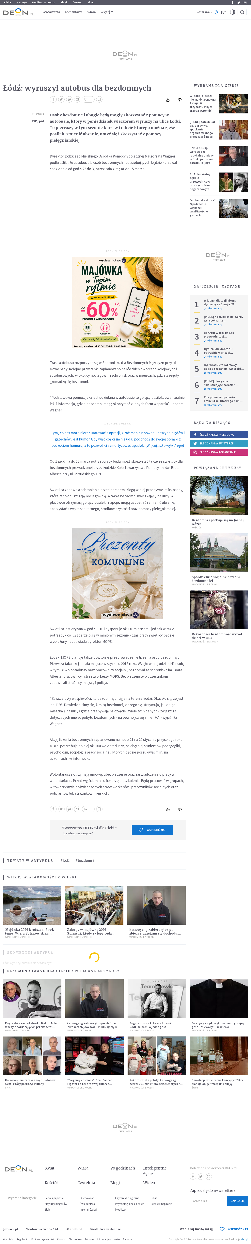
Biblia (7, 2)
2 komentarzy (213, 324)
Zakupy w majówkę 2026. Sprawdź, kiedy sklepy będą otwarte (89, 933)
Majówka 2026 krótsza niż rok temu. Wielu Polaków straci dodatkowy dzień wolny (29, 933)
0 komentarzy (213, 340)
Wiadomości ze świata (205, 641)
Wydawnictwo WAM (42, 1229)
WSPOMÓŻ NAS (234, 1229)
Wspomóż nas (152, 830)
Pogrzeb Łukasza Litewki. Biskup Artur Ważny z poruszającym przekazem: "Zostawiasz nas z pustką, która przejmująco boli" (31, 1028)
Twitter (238, 2)
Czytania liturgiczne (127, 1198)
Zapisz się (237, 1201)
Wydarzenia (51, 12)
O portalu (8, 1239)
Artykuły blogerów (56, 1204)
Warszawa (203, 12)
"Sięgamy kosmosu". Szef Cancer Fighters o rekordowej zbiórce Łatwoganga (89, 1083)
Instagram (245, 2)
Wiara (91, 12)
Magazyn (21, 2)
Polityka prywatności (42, 1239)
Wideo (149, 1182)
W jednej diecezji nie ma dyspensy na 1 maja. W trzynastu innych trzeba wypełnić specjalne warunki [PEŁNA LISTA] (203, 107)
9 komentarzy (213, 405)
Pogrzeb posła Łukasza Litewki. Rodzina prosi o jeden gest (151, 1025)
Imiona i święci (88, 1209)
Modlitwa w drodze (43, 2)
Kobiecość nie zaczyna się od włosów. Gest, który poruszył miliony (30, 1082)
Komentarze (74, 12)
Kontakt (61, 1239)
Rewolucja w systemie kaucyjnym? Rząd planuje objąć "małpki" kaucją (218, 1082)
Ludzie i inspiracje (161, 1204)
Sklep (91, 2)
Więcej (105, 12)
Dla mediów (75, 1239)
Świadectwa (87, 1204)
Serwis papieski (54, 1198)
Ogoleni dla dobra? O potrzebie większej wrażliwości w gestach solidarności (203, 209)
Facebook (232, 2)
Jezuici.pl (10, 1229)
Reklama (89, 1239)
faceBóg (77, 2)
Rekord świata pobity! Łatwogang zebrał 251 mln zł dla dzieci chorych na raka (156, 1083)
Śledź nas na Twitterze (213, 443)
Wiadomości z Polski (52, 877)
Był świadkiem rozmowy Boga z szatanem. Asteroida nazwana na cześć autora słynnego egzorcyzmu (223, 370)
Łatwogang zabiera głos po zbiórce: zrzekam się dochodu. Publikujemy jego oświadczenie (155, 933)
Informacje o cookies (108, 1239)
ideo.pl (244, 1239)
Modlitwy (120, 1209)
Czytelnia (86, 1182)
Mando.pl (74, 1229)
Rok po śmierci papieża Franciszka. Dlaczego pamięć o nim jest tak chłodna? (223, 400)
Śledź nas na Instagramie (214, 452)
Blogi (64, 2)
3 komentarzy (213, 308)
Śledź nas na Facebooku (213, 435)
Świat (8, 1087)
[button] (233, 12)
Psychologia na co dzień (129, 1204)
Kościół (196, 527)
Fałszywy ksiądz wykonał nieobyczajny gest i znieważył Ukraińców (218, 1025)
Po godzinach (122, 1168)
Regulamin (22, 1239)
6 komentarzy (213, 356)
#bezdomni (85, 860)
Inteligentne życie (155, 1171)
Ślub (47, 1209)
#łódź (65, 860)
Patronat (128, 1239)
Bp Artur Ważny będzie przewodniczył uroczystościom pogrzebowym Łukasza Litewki (201, 183)
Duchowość (87, 1198)
